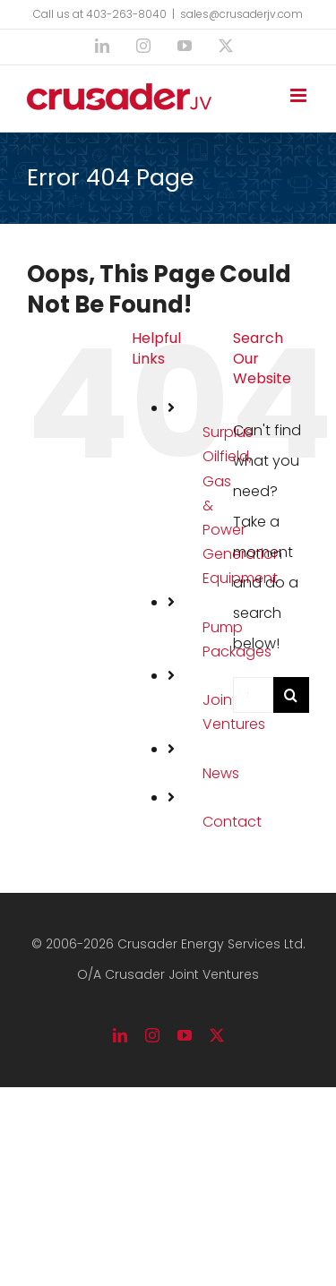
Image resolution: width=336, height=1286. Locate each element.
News (220, 773)
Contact (232, 821)
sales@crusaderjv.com (241, 13)
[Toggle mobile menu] (299, 95)
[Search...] (253, 695)
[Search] (291, 695)
